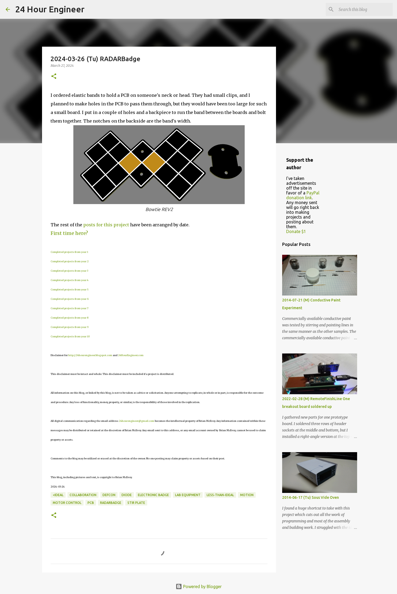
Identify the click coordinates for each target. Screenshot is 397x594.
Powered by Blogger (199, 586)
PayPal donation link (302, 195)
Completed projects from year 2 (70, 261)
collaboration (83, 495)
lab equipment (188, 495)
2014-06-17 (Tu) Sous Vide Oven (310, 497)
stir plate (136, 502)
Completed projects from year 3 (69, 270)
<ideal (58, 495)
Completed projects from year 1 (69, 251)
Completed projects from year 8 (69, 317)
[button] (54, 76)
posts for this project (106, 224)
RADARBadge (110, 502)
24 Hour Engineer (50, 9)
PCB (91, 502)
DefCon (109, 495)
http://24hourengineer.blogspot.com (90, 355)
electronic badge (153, 495)
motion (247, 495)
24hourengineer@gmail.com (136, 420)
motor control (67, 502)
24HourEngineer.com (130, 355)
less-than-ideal (220, 495)
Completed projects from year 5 (70, 289)
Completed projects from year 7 (69, 308)
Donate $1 (296, 231)
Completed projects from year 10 (70, 336)
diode (127, 495)
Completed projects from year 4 (69, 280)
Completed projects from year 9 (70, 327)
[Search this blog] (364, 9)
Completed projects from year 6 (70, 298)
